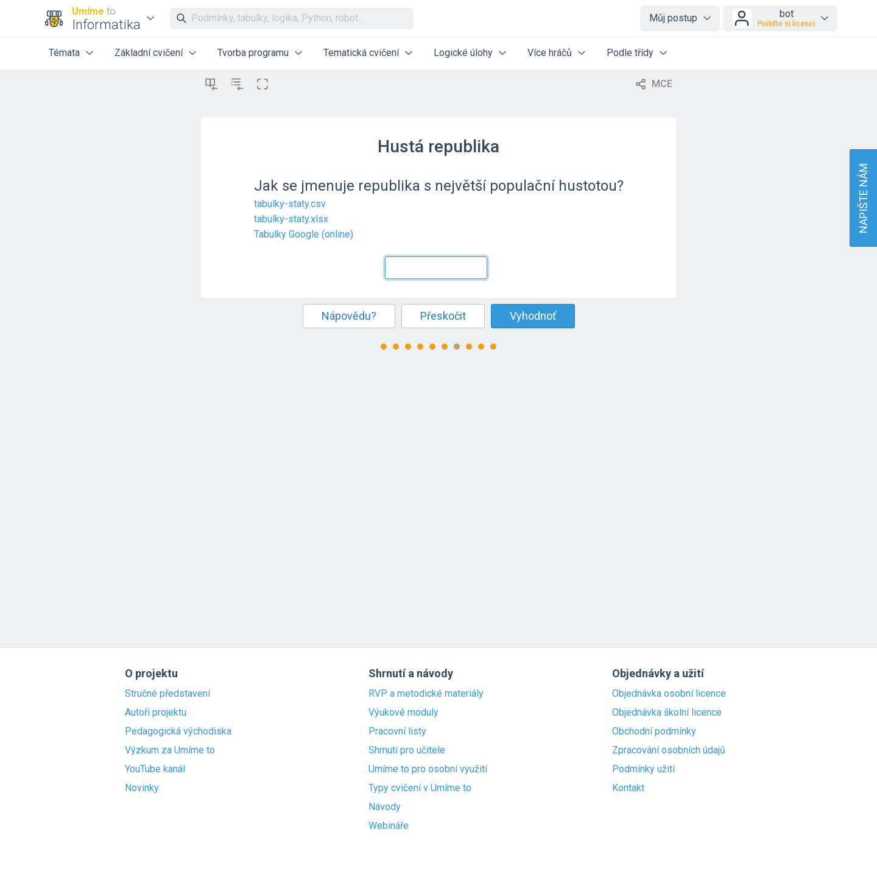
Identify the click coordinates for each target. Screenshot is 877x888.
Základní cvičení (148, 52)
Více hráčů (549, 52)
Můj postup (673, 18)
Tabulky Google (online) (303, 234)
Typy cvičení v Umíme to (419, 788)
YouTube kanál (155, 769)
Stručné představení (167, 693)
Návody (384, 807)
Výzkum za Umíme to (170, 750)
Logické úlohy (463, 52)
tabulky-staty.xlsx (291, 219)
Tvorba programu (253, 52)
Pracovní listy (397, 731)
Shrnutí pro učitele (406, 750)
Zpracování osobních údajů (668, 750)
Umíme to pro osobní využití (427, 769)
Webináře (388, 825)
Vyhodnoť (533, 315)
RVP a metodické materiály (426, 693)
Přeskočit (443, 315)
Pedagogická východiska (178, 731)
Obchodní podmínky (654, 731)
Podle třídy (630, 52)
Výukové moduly (403, 712)
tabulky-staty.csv (290, 204)
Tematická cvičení (361, 52)
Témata (64, 52)
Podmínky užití (643, 769)
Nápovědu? (349, 315)
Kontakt (628, 788)
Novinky (142, 788)
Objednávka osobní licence (669, 693)
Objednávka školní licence (667, 712)
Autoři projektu (155, 712)
